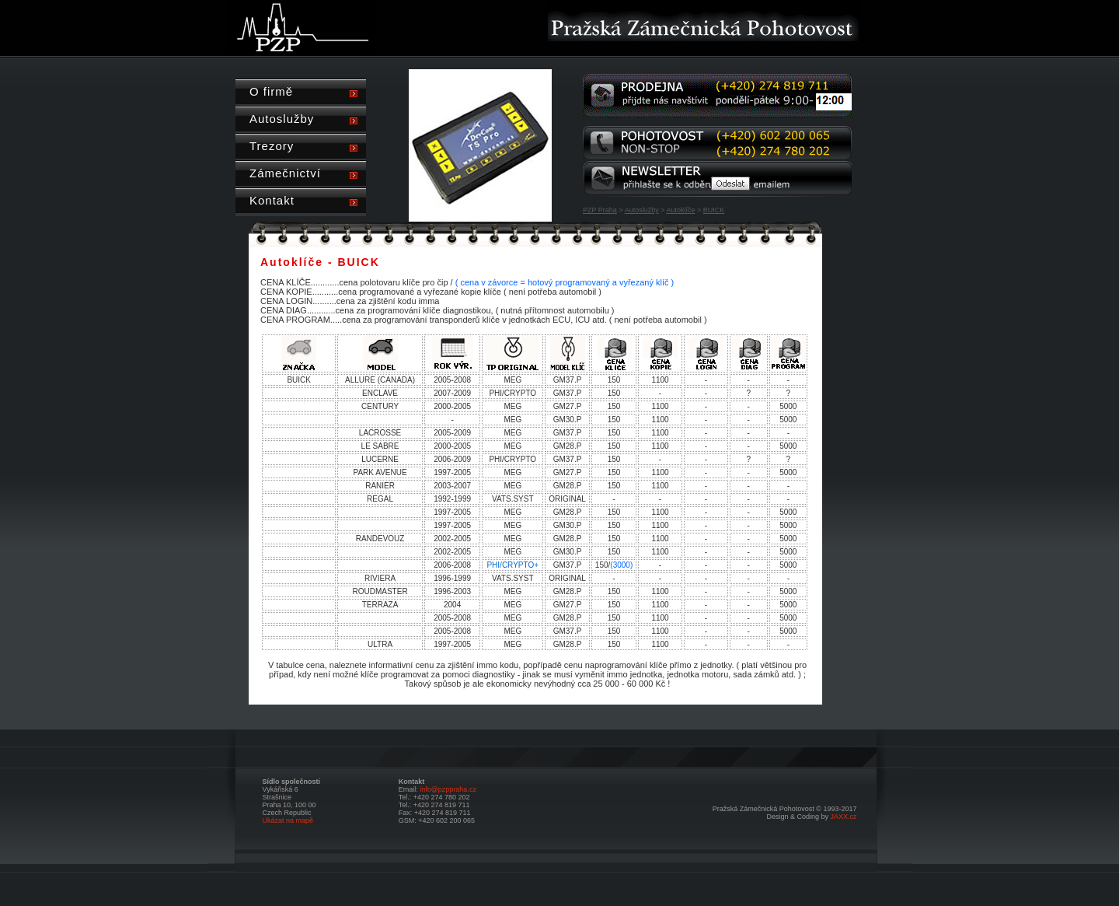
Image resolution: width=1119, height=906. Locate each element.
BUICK (714, 210)
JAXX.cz (843, 816)
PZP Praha (600, 210)
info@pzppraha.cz (448, 789)
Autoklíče (680, 210)
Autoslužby (642, 210)
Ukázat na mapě (288, 820)
